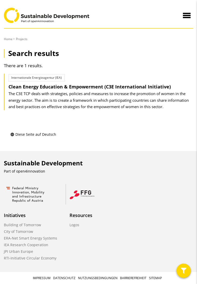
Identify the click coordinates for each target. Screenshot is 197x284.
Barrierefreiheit (133, 278)
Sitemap (155, 278)
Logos (74, 224)
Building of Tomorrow (22, 224)
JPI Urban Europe (18, 251)
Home (8, 39)
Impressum (42, 278)
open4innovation (30, 171)
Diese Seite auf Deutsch (33, 134)
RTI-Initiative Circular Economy (30, 258)
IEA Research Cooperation (26, 244)
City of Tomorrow (18, 231)
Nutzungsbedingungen (97, 278)
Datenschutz (64, 278)
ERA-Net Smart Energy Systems (30, 238)
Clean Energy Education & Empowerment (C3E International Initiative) (89, 87)
